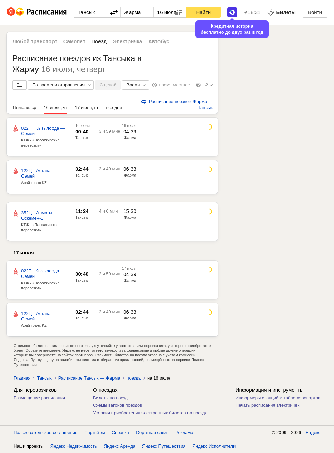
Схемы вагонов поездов (117, 405)
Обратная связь (152, 432)
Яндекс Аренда (119, 446)
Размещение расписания (39, 397)
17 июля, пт (87, 107)
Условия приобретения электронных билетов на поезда (150, 412)
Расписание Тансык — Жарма (89, 378)
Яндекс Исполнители (214, 446)
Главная (22, 378)
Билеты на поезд (110, 397)
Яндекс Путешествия (164, 446)
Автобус (158, 41)
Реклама (184, 432)
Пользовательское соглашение (45, 432)
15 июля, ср (24, 107)
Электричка (127, 41)
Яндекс (312, 432)
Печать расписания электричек (267, 405)
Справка (120, 432)
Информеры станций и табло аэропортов (278, 397)
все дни (114, 107)
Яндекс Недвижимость (73, 446)
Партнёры (94, 432)
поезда (133, 378)
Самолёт (74, 41)
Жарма (130, 138)
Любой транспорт (34, 41)
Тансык (81, 138)
